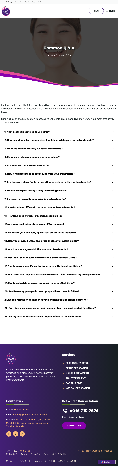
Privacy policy (84, 450)
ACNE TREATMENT (76, 378)
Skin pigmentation (77, 368)
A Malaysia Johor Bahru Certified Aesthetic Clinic (25, 2)
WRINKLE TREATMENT (77, 373)
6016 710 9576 (84, 410)
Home (50, 55)
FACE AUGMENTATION (77, 363)
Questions (97, 450)
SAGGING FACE (74, 383)
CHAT (96, 11)
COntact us (74, 425)
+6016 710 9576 (22, 409)
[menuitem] (107, 462)
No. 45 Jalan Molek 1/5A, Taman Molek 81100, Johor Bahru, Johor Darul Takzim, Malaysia (28, 423)
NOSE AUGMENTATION (78, 388)
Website (108, 450)
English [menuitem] (107, 462)
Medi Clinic (24, 450)
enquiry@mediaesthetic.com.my (30, 414)
